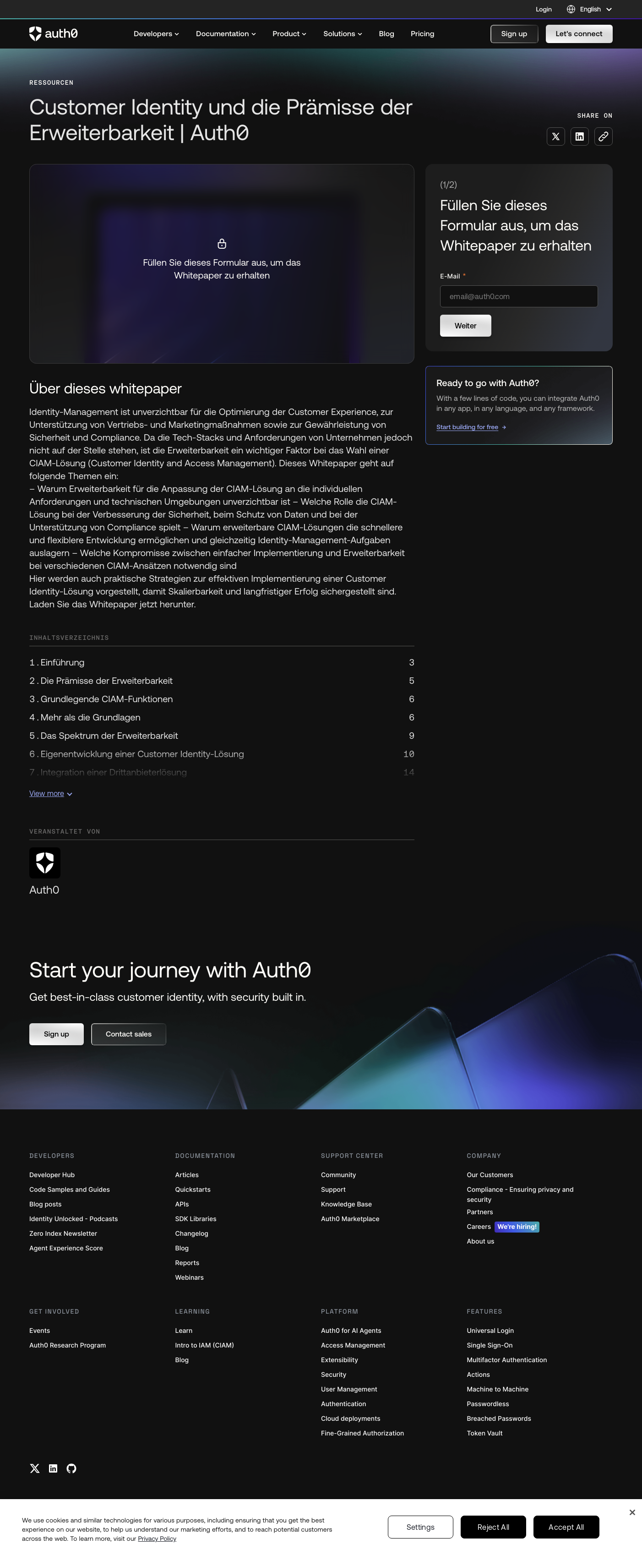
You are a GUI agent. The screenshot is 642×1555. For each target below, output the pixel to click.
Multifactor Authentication (507, 1360)
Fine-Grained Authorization (362, 1433)
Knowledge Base (346, 1204)
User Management (349, 1389)
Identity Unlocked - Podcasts (73, 1219)
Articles (187, 1175)
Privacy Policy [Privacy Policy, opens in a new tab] (157, 1538)
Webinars (189, 1278)
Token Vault (485, 1433)
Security (334, 1375)
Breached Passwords (499, 1419)
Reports (187, 1263)
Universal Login (490, 1331)
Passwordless (488, 1404)
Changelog (191, 1234)
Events (39, 1331)
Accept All (566, 1527)
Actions (478, 1375)
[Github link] (71, 1468)
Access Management (353, 1345)
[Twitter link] (34, 1468)
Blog (182, 1248)
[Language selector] (589, 9)
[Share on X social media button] (556, 136)
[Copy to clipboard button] (603, 136)
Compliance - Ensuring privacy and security (520, 1195)
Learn (184, 1331)
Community (338, 1175)
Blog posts (45, 1204)
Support (333, 1190)
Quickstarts (193, 1190)
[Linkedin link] (53, 1468)
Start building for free (467, 427)
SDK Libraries (196, 1219)
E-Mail (451, 276)
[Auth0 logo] (53, 34)
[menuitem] (156, 34)
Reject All (493, 1527)
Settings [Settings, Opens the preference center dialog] (421, 1527)
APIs (182, 1204)
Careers (503, 1227)
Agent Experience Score (66, 1248)
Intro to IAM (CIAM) (204, 1345)
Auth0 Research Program (67, 1345)
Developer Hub (52, 1175)
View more (50, 793)
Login (544, 9)
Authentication (343, 1404)
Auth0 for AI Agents (351, 1331)
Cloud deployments (351, 1419)
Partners (480, 1212)
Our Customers (490, 1175)
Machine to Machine (498, 1389)
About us (481, 1241)
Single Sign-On (490, 1345)
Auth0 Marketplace (350, 1219)
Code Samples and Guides (69, 1190)
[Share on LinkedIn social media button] (580, 136)
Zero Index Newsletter (63, 1234)
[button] (514, 34)
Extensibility (339, 1360)
